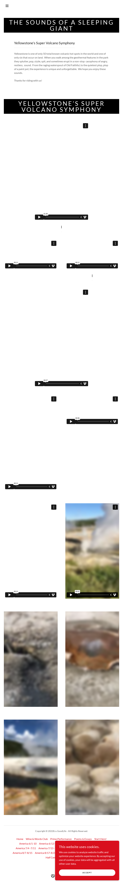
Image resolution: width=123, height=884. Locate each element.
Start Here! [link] (100, 838)
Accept (87, 872)
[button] (7, 6)
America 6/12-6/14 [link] (49, 843)
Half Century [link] (53, 857)
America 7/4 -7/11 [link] (26, 848)
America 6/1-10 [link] (28, 843)
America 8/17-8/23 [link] (45, 852)
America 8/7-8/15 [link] (22, 852)
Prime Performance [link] (61, 838)
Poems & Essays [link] (83, 838)
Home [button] (19, 838)
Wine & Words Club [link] (37, 838)
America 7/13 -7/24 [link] (49, 848)
